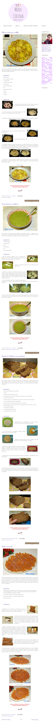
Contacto (44, 25)
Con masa (47, 60)
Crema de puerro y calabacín (10, 204)
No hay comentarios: (15, 538)
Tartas (47, 78)
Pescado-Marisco (48, 71)
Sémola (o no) (49, 76)
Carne (6, 197)
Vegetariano (14, 349)
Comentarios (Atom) (22, 723)
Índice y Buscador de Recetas (31, 25)
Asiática (43, 59)
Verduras (17, 349)
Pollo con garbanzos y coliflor (10, 32)
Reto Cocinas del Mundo (47, 75)
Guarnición (44, 65)
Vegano (10, 349)
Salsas (43, 76)
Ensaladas (49, 64)
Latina (46, 67)
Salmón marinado (7, 546)
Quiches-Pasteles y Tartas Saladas (47, 73)
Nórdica (43, 69)
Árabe (51, 58)
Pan (47, 70)
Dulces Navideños (45, 63)
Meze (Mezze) (49, 68)
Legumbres (9, 197)
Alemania (50, 57)
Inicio (21, 719)
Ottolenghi (44, 70)
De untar (49, 61)
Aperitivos (44, 58)
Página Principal (8, 25)
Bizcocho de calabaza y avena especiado (13, 356)
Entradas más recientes (6, 719)
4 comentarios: (13, 714)
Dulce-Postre (46, 62)
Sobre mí (17, 25)
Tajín (43, 77)
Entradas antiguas (34, 719)
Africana (43, 57)
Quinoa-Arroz (49, 74)
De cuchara (7, 349)
